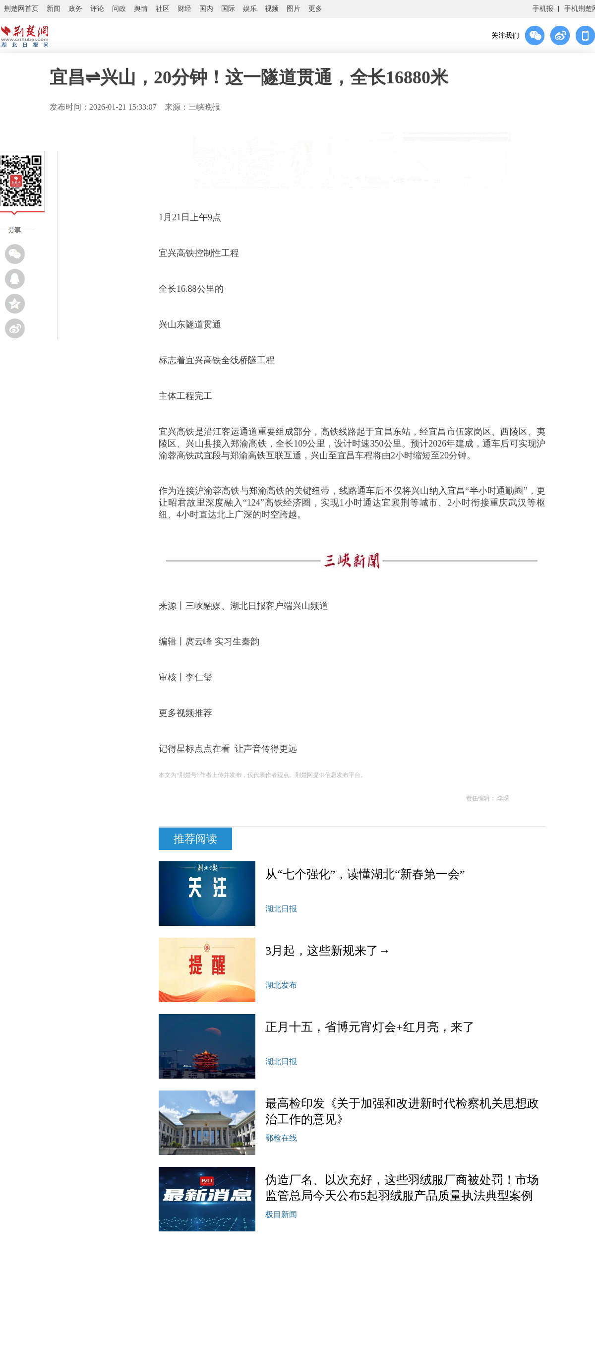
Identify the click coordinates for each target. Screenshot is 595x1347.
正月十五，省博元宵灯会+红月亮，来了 (370, 1027)
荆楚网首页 (21, 8)
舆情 (141, 8)
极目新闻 (281, 1214)
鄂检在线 (281, 1138)
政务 (75, 8)
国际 (228, 8)
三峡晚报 (204, 107)
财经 (184, 8)
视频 (272, 8)
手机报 (543, 8)
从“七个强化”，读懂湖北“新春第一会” (365, 874)
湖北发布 (281, 985)
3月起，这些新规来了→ (327, 950)
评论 (97, 8)
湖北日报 (281, 908)
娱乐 (250, 8)
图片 (293, 8)
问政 (119, 8)
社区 (163, 8)
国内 (206, 8)
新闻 (53, 8)
